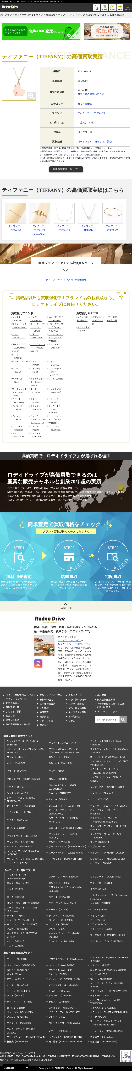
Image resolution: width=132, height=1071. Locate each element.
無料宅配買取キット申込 (18, 724)
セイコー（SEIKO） (58, 799)
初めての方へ (12, 703)
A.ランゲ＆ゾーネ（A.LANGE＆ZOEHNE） (22, 743)
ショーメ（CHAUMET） (61, 793)
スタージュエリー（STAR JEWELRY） (109, 991)
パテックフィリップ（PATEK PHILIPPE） (55, 327)
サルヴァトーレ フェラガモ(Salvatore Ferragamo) (108, 897)
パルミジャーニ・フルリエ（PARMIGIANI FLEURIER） (104, 820)
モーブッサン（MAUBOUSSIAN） (107, 1031)
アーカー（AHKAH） (17, 959)
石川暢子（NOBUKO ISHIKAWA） (66, 1041)
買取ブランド (75, 695)
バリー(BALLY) (97, 920)
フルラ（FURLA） (58, 928)
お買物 (104, 7)
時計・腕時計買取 (77, 699)
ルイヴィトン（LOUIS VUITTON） (75, 644)
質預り (112, 7)
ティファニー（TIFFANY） (92, 113)
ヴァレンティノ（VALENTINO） (106, 876)
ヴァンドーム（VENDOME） (21, 965)
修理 (120, 7)
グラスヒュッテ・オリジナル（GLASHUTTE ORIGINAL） (104, 771)
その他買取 (74, 716)
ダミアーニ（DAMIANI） (61, 995)
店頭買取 (44, 712)
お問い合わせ (12, 720)
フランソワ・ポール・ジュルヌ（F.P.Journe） (105, 836)
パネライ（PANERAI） (36, 336)
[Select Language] (16, 1067)
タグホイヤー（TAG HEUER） (22, 805)
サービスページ (80, 154)
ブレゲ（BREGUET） (100, 842)
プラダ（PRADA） (99, 924)
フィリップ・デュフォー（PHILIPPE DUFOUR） (108, 828)
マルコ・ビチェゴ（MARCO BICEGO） (21, 1031)
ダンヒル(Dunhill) (98, 909)
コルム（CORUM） (58, 779)
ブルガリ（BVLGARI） (60, 842)
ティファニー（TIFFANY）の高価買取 (66, 279)
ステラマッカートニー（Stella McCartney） (22, 909)
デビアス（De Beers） (60, 1001)
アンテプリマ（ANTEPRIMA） (64, 876)
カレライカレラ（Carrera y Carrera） (108, 969)
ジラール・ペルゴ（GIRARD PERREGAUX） (21, 799)
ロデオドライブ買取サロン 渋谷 (95, 141)
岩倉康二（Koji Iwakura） (103, 1037)
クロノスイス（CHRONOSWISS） (24, 779)
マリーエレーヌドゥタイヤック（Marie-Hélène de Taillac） (106, 1023)
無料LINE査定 (46, 699)
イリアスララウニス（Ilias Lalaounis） (68, 959)
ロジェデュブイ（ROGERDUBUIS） (108, 858)
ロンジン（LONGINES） (102, 863)
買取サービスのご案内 (51, 695)
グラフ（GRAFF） (16, 978)
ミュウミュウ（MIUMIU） (62, 941)
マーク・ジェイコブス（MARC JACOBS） (64, 935)
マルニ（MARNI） (16, 941)
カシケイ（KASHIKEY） (19, 969)
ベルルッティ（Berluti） (102, 928)
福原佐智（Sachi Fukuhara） (104, 1041)
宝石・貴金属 (85, 103)
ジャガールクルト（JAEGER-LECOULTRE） (63, 787)
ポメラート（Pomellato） (19, 1023)
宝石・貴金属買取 (77, 708)
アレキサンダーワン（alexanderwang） (17, 877)
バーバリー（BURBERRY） (62, 920)
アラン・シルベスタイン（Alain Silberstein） (106, 743)
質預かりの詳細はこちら (91, 94)
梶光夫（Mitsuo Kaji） (18, 1041)
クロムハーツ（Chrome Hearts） (65, 978)
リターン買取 (46, 720)
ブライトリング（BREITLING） (19, 326)
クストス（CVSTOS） (18, 771)
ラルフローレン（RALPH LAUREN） (108, 852)
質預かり (44, 725)
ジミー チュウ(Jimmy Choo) (62, 903)
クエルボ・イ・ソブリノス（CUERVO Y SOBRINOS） (109, 763)
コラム (71, 720)
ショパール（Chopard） (102, 793)
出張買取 (44, 716)
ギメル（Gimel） (15, 974)
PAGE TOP (65, 607)
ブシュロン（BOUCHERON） (22, 1012)
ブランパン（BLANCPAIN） (21, 842)
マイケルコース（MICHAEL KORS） (108, 935)
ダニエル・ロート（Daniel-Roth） (66, 805)
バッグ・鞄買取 (76, 703)
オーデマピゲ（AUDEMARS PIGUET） (109, 757)
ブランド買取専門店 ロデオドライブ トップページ (20, 697)
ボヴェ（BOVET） (99, 846)
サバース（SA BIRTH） (101, 978)
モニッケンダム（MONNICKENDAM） (26, 1037)
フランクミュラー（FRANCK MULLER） (37, 347)
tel (96, 7)
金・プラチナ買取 (77, 712)
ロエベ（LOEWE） (16, 945)
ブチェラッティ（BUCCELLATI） (65, 1012)
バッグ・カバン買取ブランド (19, 870)
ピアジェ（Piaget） (16, 827)
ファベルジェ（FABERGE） (104, 1007)
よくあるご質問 (13, 711)
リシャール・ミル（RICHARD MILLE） (26, 858)
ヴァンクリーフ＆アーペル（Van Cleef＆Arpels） (109, 751)
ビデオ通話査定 (47, 703)
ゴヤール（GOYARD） (60, 897)
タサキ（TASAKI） (16, 995)
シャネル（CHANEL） (18, 793)
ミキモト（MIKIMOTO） (61, 1031)
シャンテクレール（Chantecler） (65, 984)
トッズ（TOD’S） (99, 915)
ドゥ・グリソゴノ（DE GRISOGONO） (60, 812)
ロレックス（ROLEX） (17, 356)
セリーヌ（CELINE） (59, 909)
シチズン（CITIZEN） (18, 787)
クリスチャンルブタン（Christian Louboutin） (65, 889)
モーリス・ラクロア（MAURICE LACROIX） (23, 852)
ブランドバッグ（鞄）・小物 (98, 320)
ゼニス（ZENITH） (99, 799)
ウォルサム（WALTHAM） (62, 965)
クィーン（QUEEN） (59, 974)
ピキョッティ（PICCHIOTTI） (64, 1007)
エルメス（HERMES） (60, 757)
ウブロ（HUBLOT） (18, 336)
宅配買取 (44, 708)
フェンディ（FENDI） (60, 924)
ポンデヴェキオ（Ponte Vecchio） (66, 1023)
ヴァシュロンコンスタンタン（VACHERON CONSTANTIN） (64, 751)
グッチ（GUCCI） (58, 771)
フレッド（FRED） (58, 1016)
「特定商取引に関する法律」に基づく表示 (111, 705)
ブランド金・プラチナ (83, 329)
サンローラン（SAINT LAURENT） (24, 903)
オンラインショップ (107, 711)
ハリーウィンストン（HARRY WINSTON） (55, 337)
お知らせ (10, 715)
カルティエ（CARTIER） (61, 763)
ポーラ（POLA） (98, 1016)
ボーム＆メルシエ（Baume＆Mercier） (68, 846)
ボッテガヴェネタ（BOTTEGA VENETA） (22, 935)
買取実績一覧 (12, 707)
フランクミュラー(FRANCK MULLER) (108, 1012)
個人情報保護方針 (106, 699)
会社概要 (101, 695)
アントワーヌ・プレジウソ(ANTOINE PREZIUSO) (25, 751)
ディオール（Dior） (17, 915)
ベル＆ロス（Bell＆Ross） (20, 846)
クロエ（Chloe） (98, 889)
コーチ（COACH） (16, 897)
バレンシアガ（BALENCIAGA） (22, 924)
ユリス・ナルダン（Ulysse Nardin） (67, 852)
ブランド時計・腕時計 (82, 319)
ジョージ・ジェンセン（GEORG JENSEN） (106, 985)
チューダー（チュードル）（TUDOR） (37, 327)
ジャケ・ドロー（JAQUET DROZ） (107, 787)
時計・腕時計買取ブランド (17, 736)
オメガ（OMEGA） (36, 319)
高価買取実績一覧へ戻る (66, 169)
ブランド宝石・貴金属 (112, 319)
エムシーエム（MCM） (18, 883)
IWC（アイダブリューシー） (55, 319)
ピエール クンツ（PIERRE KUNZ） (66, 827)
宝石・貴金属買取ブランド (17, 952)
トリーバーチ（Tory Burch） (21, 920)
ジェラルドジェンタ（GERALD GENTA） (105, 779)
